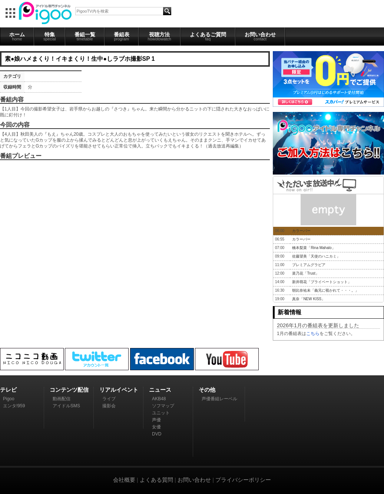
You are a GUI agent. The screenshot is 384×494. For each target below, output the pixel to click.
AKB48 (159, 398)
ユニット (161, 412)
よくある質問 (156, 480)
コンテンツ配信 (69, 390)
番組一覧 (85, 36)
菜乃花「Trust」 (305, 273)
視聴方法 (159, 36)
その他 (207, 390)
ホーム (17, 36)
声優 (156, 419)
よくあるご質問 (208, 36)
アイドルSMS (66, 405)
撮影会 (109, 405)
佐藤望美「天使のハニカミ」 (316, 256)
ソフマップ (163, 405)
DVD (156, 434)
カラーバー (301, 231)
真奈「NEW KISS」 (308, 299)
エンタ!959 (14, 405)
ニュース (160, 390)
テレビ (8, 390)
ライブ (109, 398)
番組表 (121, 36)
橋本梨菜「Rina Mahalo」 (313, 248)
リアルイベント (118, 390)
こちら (313, 333)
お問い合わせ (260, 36)
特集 (49, 36)
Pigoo (8, 398)
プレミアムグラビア (308, 265)
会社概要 (124, 480)
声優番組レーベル (219, 398)
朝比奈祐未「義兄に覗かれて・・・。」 (325, 290)
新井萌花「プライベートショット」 (321, 282)
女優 (156, 427)
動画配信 (61, 398)
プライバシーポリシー (243, 480)
